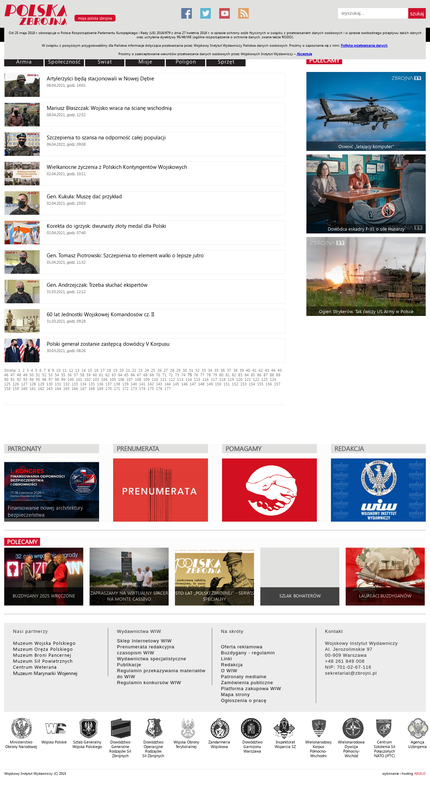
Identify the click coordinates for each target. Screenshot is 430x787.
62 (107, 374)
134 (83, 384)
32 (197, 370)
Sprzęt (226, 61)
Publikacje (129, 664)
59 (88, 374)
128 (33, 384)
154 (252, 384)
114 (188, 379)
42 (261, 370)
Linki (226, 658)
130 (49, 384)
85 (253, 374)
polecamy (324, 60)
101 (79, 379)
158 (7, 388)
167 (83, 388)
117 (214, 379)
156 (269, 384)
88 (272, 374)
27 (166, 370)
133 (75, 384)
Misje (145, 61)
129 (41, 384)
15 (90, 370)
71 (164, 374)
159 (16, 388)
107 (129, 379)
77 (202, 374)
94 (32, 379)
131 (58, 384)
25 (153, 370)
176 (159, 388)
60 (95, 374)
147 (193, 384)
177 (167, 388)
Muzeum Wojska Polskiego (44, 643)
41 (254, 370)
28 (172, 370)
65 (126, 374)
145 (176, 384)
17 (102, 370)
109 (146, 379)
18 (109, 370)
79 (215, 374)
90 (6, 379)
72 (171, 374)
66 (133, 374)
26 (159, 370)
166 (75, 388)
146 (184, 384)
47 (13, 374)
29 (178, 370)
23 (140, 370)
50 (32, 374)
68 (145, 374)
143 (159, 384)
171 (117, 388)
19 (115, 370)
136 (100, 384)
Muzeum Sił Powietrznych (43, 661)
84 (247, 374)
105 (113, 379)
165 (66, 388)
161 (33, 388)
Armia (24, 61)
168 (92, 388)
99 (63, 379)
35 (216, 370)
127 (24, 384)
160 (24, 388)
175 (151, 388)
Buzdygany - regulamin (248, 652)
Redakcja (232, 664)
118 (222, 379)
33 (204, 370)
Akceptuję (304, 54)
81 (228, 374)
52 (44, 374)
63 (114, 374)
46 (6, 374)
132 (66, 384)
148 (201, 384)
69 (152, 374)
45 (280, 370)
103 (96, 379)
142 (151, 384)
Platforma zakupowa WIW (251, 688)
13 (77, 370)
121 (248, 379)
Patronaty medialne (244, 676)
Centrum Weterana (35, 667)
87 (265, 374)
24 (147, 370)
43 (267, 370)
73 (177, 374)
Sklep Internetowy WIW (144, 640)
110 (155, 379)
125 (7, 384)
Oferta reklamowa (242, 646)
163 (49, 388)
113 (180, 379)
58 (82, 374)
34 (210, 370)
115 (197, 379)
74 (183, 374)
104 (104, 379)
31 (191, 370)
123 (264, 379)
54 (57, 374)
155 (260, 384)
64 (120, 374)
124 (273, 379)
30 (185, 370)
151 (226, 384)
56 (69, 374)
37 (229, 370)
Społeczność (64, 61)
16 (96, 370)
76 (196, 374)
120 (239, 379)
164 (58, 388)
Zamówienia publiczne (247, 682)
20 (121, 370)
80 (221, 374)
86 (259, 374)
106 (121, 379)
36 (223, 370)
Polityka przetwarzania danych (364, 45)
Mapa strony (235, 694)
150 (218, 384)
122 (256, 379)
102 (87, 379)
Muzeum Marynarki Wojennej (45, 673)
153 (243, 384)
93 (25, 379)
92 (19, 379)
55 (63, 374)
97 (50, 379)
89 (278, 374)
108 (138, 379)
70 (158, 374)
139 (125, 384)
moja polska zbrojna (95, 18)
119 (231, 379)
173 (134, 388)
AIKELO (420, 773)
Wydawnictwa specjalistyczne (151, 658)
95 (38, 379)
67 (139, 374)
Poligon (186, 61)
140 (134, 384)
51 (38, 374)
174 (142, 388)
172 (125, 388)
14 (84, 370)
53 (50, 374)
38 (235, 370)
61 (101, 374)
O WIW (229, 670)
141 (142, 384)
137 (108, 384)
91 (13, 379)
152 (235, 384)
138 (117, 384)
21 (128, 370)
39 (242, 370)
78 (209, 374)
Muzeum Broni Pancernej (42, 655)
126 (16, 384)
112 (172, 379)
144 (167, 384)
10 (58, 370)
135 (92, 384)
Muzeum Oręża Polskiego (43, 649)
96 (44, 379)
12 (71, 370)
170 (108, 388)
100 (70, 379)
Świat (105, 61)
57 (76, 374)
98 (57, 379)
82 (234, 374)
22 (134, 370)
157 (277, 384)
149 (210, 384)
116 (205, 379)
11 (65, 370)
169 (100, 388)
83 (240, 374)
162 (41, 388)
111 (163, 379)
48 (19, 374)
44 (273, 370)
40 (248, 370)
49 (25, 374)
